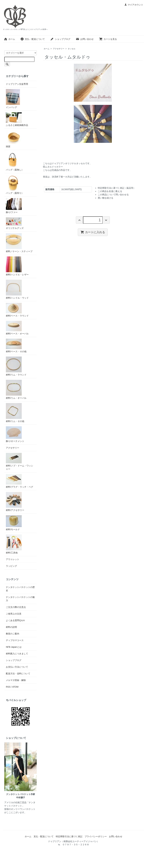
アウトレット (12, 559)
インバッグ (13, 99)
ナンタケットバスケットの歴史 (20, 589)
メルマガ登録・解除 (16, 680)
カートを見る (108, 39)
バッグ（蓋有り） (15, 184)
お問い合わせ (85, 39)
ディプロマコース (15, 640)
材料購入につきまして (17, 653)
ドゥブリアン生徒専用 (17, 84)
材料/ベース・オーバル (17, 328)
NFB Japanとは (13, 647)
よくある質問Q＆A (15, 620)
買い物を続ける (105, 198)
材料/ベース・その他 (16, 346)
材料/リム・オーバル (16, 389)
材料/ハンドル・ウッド (17, 289)
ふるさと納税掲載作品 (17, 119)
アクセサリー (58, 49)
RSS (8, 687)
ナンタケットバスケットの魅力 (20, 599)
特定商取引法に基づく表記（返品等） (116, 188)
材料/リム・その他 (15, 412)
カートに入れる (92, 232)
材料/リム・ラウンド (16, 366)
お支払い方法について (17, 667)
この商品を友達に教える (110, 191)
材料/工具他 (14, 544)
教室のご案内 (12, 633)
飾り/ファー (14, 206)
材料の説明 (11, 627)
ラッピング (11, 566)
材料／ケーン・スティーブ (19, 243)
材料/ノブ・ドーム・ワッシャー (19, 461)
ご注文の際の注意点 (16, 607)
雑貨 (14, 139)
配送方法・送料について (18, 673)
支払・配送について (32, 39)
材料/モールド (14, 523)
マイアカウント (133, 4)
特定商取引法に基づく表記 (69, 836)
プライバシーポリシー (96, 836)
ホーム (9, 39)
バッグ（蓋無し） (15, 161)
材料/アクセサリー (15, 501)
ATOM (15, 687)
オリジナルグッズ (15, 223)
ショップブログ (60, 39)
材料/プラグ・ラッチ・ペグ (19, 481)
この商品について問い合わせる (113, 194)
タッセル (71, 49)
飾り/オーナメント (15, 434)
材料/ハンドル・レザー (17, 266)
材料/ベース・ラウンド (17, 310)
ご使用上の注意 (13, 613)
